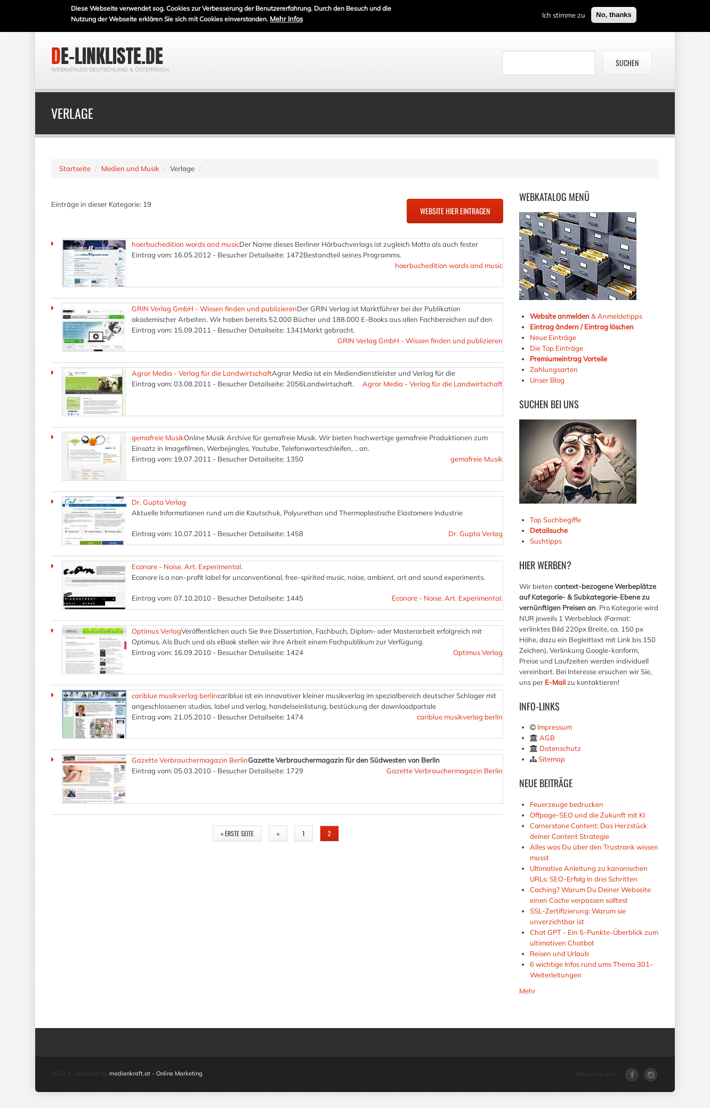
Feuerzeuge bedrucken (566, 804)
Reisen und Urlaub (559, 953)
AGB (547, 737)
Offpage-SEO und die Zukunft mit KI (587, 815)
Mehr (527, 990)
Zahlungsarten (554, 369)
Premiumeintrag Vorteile (568, 358)
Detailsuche (549, 530)
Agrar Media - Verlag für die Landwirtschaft (202, 373)
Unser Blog (548, 380)
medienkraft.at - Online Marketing (156, 1073)
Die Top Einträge (556, 348)
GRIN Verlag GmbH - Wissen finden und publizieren (214, 308)
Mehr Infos (286, 18)
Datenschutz (560, 748)
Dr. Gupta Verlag (159, 502)
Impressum (554, 727)
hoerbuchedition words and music (185, 244)
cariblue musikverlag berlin (174, 695)
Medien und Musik (130, 168)
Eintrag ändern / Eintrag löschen (582, 326)
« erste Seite (237, 833)
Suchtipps (546, 541)
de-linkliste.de (107, 56)
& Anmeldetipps (586, 316)
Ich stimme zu (563, 14)
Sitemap (551, 759)
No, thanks (613, 14)
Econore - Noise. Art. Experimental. (187, 566)
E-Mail (555, 682)
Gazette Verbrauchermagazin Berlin (190, 760)
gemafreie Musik (158, 437)
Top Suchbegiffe (555, 519)
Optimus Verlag (156, 631)
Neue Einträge (553, 337)
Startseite (75, 168)
